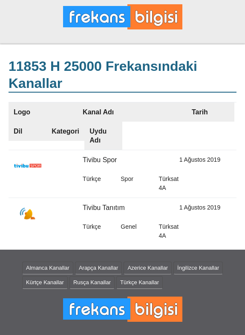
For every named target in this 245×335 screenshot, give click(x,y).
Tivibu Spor (100, 159)
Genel (128, 226)
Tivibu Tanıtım (104, 207)
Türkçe (92, 178)
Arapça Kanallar (98, 268)
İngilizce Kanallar (198, 268)
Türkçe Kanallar (139, 282)
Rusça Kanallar (92, 282)
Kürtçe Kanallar (45, 282)
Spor (127, 178)
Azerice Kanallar (147, 268)
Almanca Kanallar (47, 268)
